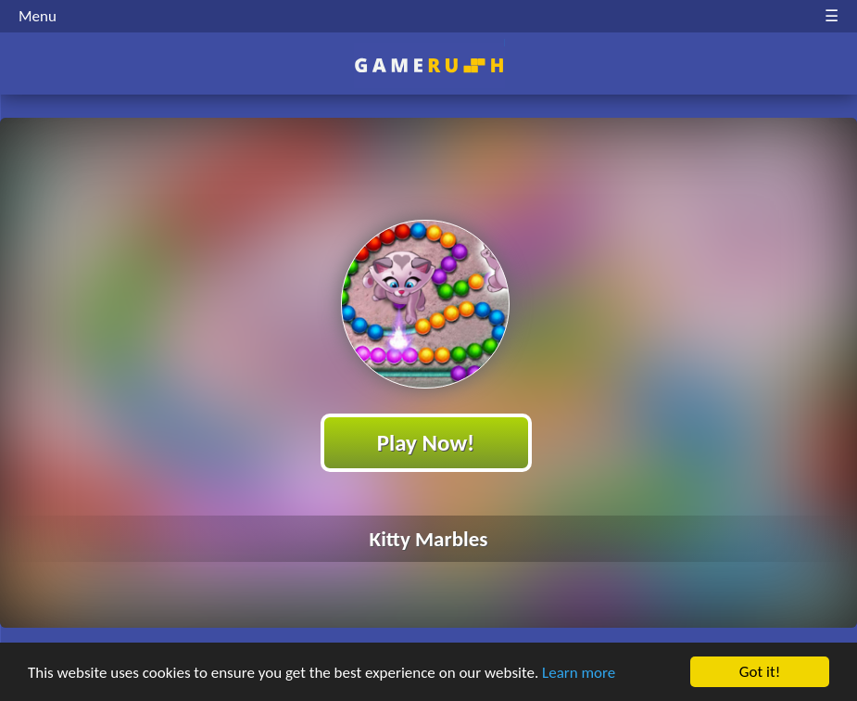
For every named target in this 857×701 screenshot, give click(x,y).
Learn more (578, 672)
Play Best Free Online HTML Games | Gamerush (428, 65)
